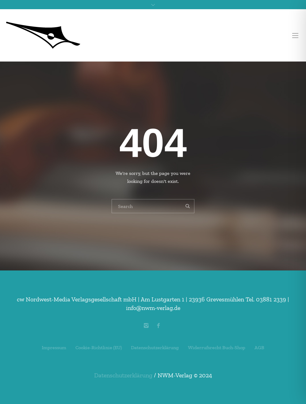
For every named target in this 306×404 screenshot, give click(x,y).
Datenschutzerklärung (155, 347)
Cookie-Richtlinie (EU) (98, 347)
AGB (259, 347)
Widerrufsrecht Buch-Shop (216, 347)
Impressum (54, 347)
